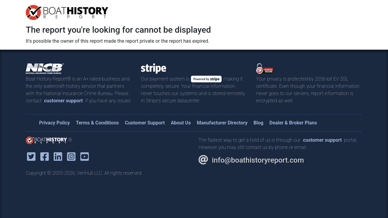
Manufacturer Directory (222, 123)
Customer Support (145, 123)
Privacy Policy (54, 123)
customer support (63, 101)
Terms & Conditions (97, 123)
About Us (181, 123)
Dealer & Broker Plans (293, 123)
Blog (258, 123)
